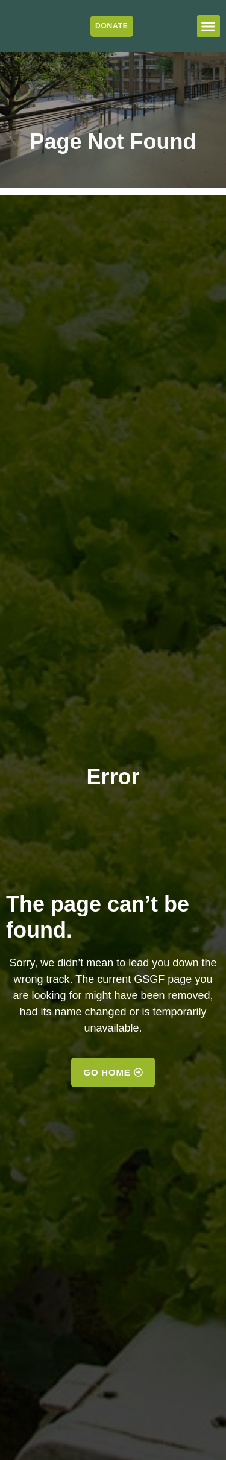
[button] (208, 26)
